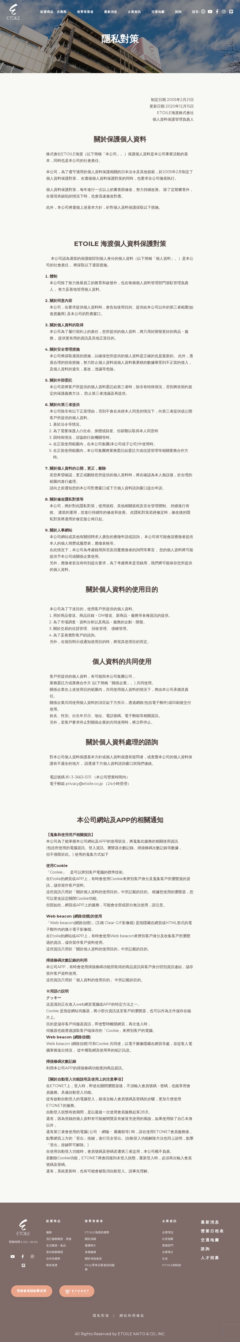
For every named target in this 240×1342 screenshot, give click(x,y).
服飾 (49, 1232)
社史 (165, 1258)
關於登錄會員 (93, 1258)
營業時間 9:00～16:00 (23, 1242)
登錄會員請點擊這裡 (31, 1291)
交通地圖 (158, 12)
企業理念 (167, 1232)
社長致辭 (167, 1239)
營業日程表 (212, 1231)
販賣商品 (53, 1221)
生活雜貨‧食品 (56, 1245)
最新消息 (110, 12)
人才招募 (210, 1258)
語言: (198, 11)
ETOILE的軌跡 (171, 1265)
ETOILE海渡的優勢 (97, 1232)
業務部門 (167, 1245)
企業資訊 (134, 12)
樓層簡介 (90, 1245)
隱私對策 (101, 1315)
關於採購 (90, 1239)
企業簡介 (167, 1252)
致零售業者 (85, 12)
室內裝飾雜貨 (54, 1252)
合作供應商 (53, 1258)
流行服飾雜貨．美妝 (58, 1239)
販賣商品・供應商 (53, 12)
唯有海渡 (51, 1265)
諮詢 (178, 12)
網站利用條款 (132, 1315)
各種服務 (90, 1252)
